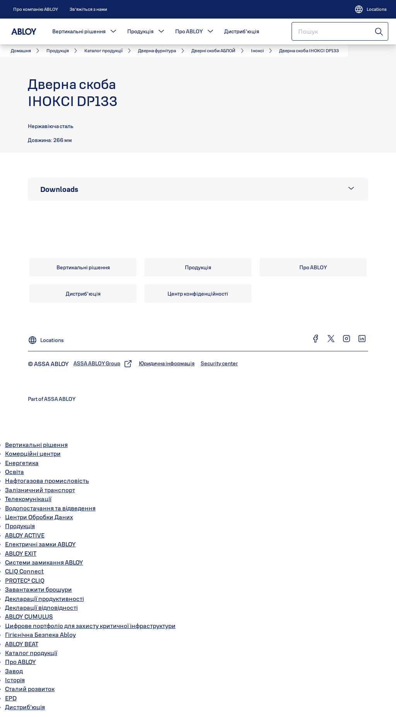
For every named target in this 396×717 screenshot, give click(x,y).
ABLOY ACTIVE (24, 535)
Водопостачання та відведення (50, 508)
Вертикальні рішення (79, 31)
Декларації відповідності (41, 607)
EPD (11, 698)
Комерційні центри (33, 453)
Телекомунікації (28, 499)
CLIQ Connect (24, 571)
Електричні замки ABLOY (40, 544)
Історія (15, 680)
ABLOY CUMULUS (29, 616)
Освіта (14, 472)
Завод (14, 671)
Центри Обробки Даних (39, 517)
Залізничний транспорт (40, 490)
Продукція (140, 31)
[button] (113, 31)
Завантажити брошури (38, 589)
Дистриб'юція (241, 31)
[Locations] (370, 9)
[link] (35, 9)
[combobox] (340, 31)
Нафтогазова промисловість (47, 480)
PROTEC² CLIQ (24, 580)
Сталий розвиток (30, 689)
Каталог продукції (31, 653)
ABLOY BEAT (21, 644)
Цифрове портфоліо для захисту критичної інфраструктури (90, 626)
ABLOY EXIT (20, 553)
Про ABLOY (189, 31)
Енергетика (22, 463)
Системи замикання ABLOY (44, 562)
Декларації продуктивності (44, 598)
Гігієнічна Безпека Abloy (40, 634)
